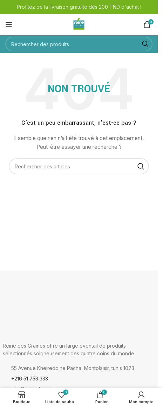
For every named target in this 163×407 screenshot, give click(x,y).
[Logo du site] (79, 24)
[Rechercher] (78, 44)
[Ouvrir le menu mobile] (9, 24)
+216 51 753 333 (29, 378)
